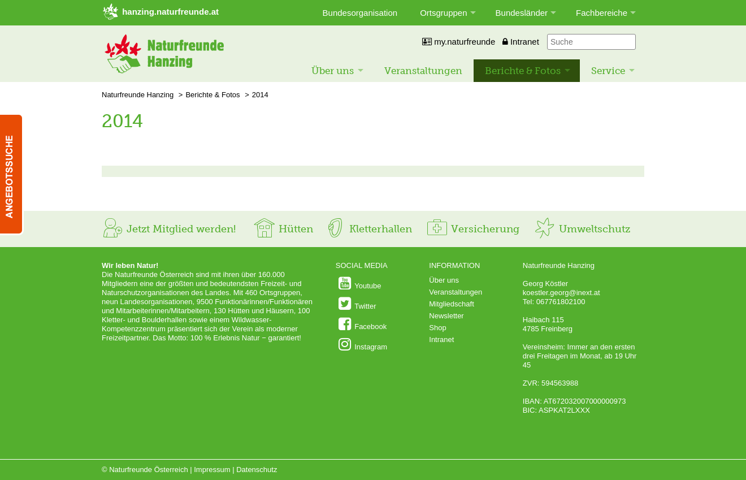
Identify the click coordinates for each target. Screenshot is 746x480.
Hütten (283, 229)
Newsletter (446, 316)
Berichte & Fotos (523, 70)
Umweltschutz (582, 229)
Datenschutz (256, 469)
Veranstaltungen (423, 70)
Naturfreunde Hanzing (138, 94)
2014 (260, 94)
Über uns (332, 70)
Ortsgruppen (443, 13)
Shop (437, 327)
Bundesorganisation (360, 13)
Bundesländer (522, 13)
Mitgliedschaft (451, 304)
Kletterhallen (368, 229)
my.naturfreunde (458, 41)
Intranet (520, 41)
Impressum (212, 469)
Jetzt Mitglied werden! (169, 229)
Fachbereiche (601, 13)
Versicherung (472, 229)
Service (608, 70)
